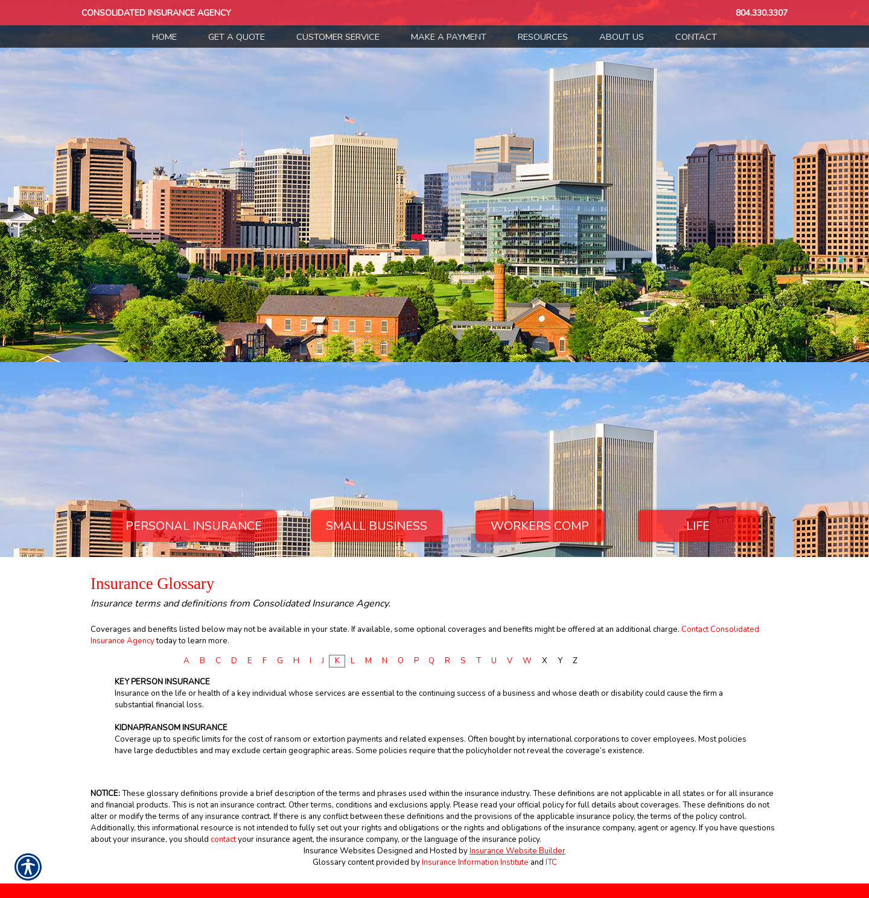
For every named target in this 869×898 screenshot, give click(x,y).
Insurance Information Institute (475, 862)
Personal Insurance (194, 526)
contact (223, 839)
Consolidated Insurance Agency (156, 13)
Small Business (376, 526)
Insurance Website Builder (517, 850)
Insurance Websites (339, 850)
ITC (551, 862)
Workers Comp (540, 526)
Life (698, 526)
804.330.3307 (762, 13)
